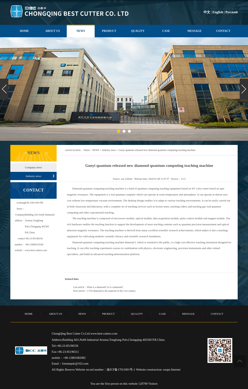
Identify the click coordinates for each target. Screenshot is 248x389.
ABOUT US (52, 31)
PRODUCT (109, 31)
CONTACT (223, 31)
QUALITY (137, 31)
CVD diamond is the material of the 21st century (111, 290)
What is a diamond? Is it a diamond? (105, 287)
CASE (166, 31)
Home (87, 150)
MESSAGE (194, 31)
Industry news (109, 150)
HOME (24, 31)
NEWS (80, 31)
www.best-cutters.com (36, 250)
